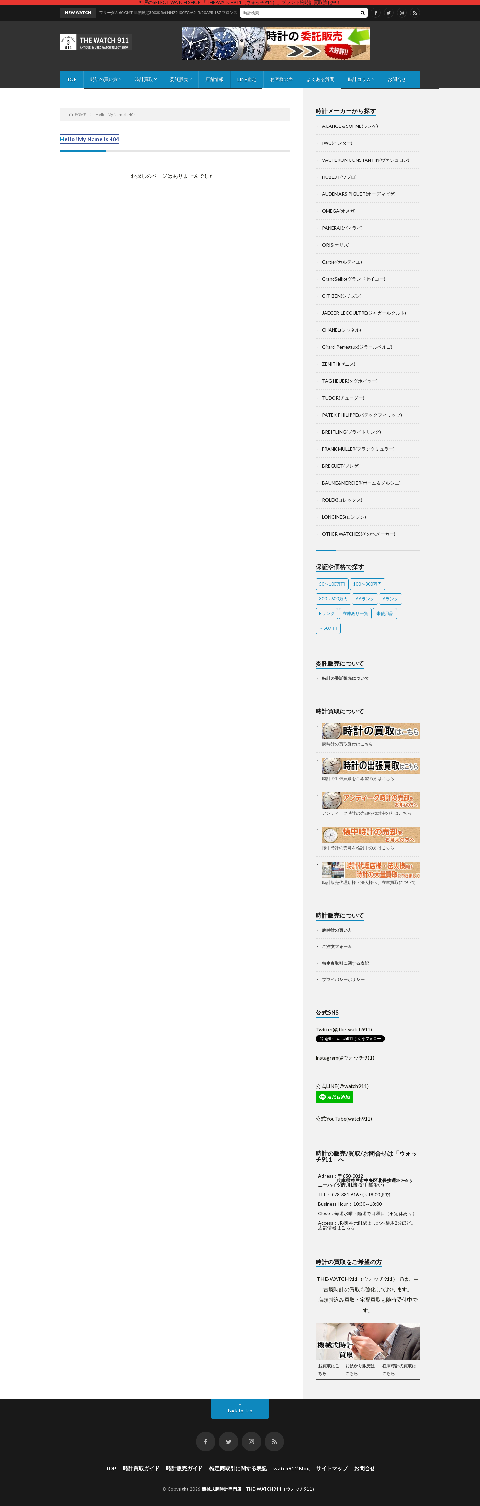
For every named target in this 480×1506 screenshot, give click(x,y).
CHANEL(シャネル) (341, 330)
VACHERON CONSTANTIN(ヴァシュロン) (365, 160)
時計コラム (359, 79)
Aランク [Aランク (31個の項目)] (390, 598)
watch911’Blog (291, 1468)
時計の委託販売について (345, 678)
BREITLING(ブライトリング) (351, 432)
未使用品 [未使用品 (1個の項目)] (384, 613)
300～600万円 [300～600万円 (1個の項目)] (333, 598)
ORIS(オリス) (336, 245)
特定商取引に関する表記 (345, 963)
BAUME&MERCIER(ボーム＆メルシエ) (361, 483)
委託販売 (179, 79)
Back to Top (240, 1410)
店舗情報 (214, 79)
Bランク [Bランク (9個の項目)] (326, 613)
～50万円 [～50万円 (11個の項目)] (328, 628)
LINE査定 (246, 79)
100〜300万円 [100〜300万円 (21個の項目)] (367, 584)
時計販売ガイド (184, 1468)
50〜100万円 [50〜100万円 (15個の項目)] (332, 584)
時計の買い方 (104, 79)
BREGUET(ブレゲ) (341, 466)
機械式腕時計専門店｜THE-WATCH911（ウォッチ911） (259, 1489)
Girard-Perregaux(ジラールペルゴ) (357, 347)
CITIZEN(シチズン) (342, 296)
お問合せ (397, 79)
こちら (348, 1227)
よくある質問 (320, 79)
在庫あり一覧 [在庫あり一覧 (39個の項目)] (355, 613)
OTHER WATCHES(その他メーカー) (358, 534)
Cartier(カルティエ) (342, 262)
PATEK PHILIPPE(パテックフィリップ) (362, 415)
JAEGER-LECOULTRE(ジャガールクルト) (364, 313)
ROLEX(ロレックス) (342, 500)
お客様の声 (281, 79)
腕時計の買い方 (337, 930)
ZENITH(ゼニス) (338, 364)
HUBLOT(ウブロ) (339, 177)
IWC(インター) (337, 143)
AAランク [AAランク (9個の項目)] (365, 598)
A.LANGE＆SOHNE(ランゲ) (350, 126)
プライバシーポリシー (343, 979)
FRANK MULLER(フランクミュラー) (358, 449)
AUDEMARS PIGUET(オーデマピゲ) (359, 194)
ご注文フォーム (337, 946)
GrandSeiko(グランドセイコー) (353, 279)
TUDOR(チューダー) (343, 398)
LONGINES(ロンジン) (344, 517)
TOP (72, 79)
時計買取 (144, 79)
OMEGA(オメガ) (339, 211)
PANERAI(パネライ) (342, 228)
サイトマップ (332, 1468)
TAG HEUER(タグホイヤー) (350, 381)
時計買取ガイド (141, 1468)
